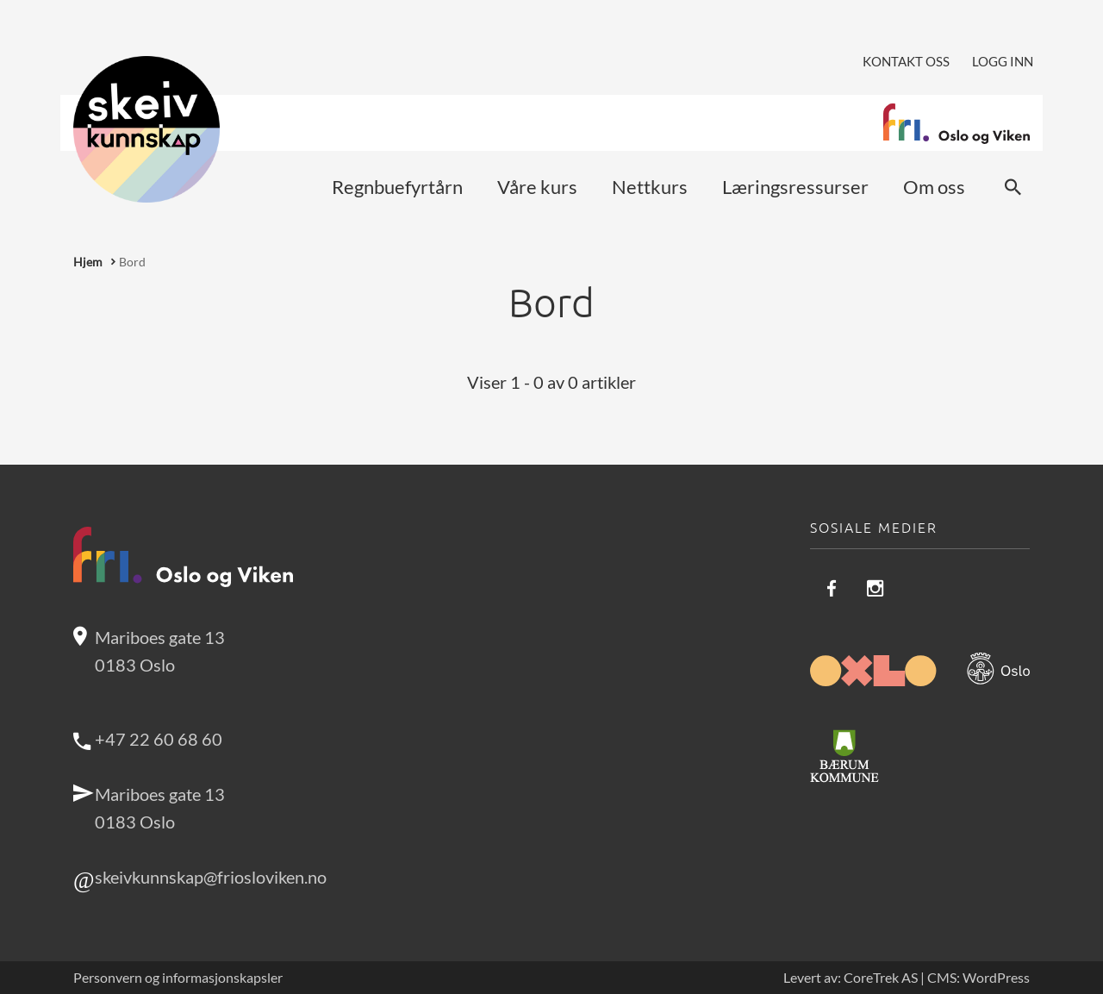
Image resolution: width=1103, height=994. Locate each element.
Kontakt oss (906, 61)
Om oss (934, 186)
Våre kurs (537, 186)
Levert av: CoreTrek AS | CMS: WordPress (906, 977)
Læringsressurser (795, 186)
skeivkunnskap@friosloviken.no (211, 876)
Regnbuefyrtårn (397, 186)
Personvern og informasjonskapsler (178, 977)
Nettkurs (650, 186)
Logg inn (1002, 61)
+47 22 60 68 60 (158, 738)
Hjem (88, 261)
